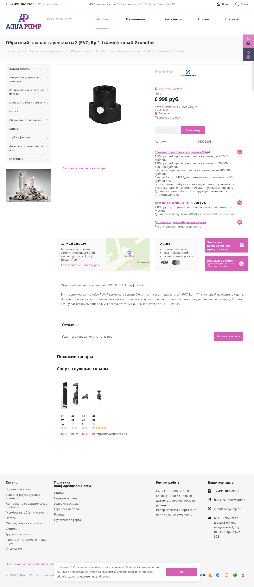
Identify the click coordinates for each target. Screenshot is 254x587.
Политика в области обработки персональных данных (45, 564)
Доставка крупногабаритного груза (180, 222)
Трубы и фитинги (18, 534)
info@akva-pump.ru (227, 509)
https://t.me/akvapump (229, 500)
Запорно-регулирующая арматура (84, 168)
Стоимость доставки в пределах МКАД (182, 152)
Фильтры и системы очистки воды (26, 541)
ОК (182, 572)
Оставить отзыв (228, 336)
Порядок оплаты (66, 498)
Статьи (59, 493)
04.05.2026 (162, 109)
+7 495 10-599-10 (168, 304)
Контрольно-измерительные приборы (26, 505)
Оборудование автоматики (25, 523)
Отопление (14, 548)
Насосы (11, 518)
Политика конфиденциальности (72, 484)
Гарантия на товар (67, 509)
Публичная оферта (67, 520)
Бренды (59, 514)
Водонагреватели (18, 489)
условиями (116, 567)
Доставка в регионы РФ (172, 203)
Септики (12, 529)
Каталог (12, 482)
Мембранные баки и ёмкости (27, 512)
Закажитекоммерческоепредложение (218, 245)
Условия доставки (67, 503)
